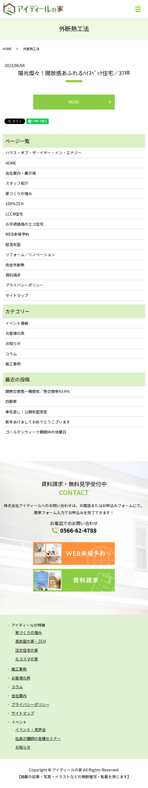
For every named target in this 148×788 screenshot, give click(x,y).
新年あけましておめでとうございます (37, 422)
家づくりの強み (18, 193)
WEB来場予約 (17, 234)
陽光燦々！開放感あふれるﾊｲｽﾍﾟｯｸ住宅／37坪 (74, 73)
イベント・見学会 (30, 729)
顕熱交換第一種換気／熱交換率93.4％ (37, 391)
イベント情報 (16, 323)
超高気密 (13, 244)
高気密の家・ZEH (30, 641)
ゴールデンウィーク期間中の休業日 (35, 432)
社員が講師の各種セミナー (38, 738)
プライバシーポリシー (24, 285)
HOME (7, 48)
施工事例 (13, 363)
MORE (74, 102)
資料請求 (13, 275)
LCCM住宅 (14, 214)
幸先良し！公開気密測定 (26, 411)
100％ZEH (14, 203)
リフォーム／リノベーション (30, 254)
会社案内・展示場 (20, 173)
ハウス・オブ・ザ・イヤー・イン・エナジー (43, 152)
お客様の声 (14, 333)
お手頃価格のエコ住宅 (24, 224)
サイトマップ (16, 295)
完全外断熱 (14, 265)
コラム (11, 353)
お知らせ (13, 343)
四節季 (11, 401)
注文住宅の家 (26, 650)
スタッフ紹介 (16, 183)
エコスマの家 (26, 659)
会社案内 (19, 695)
